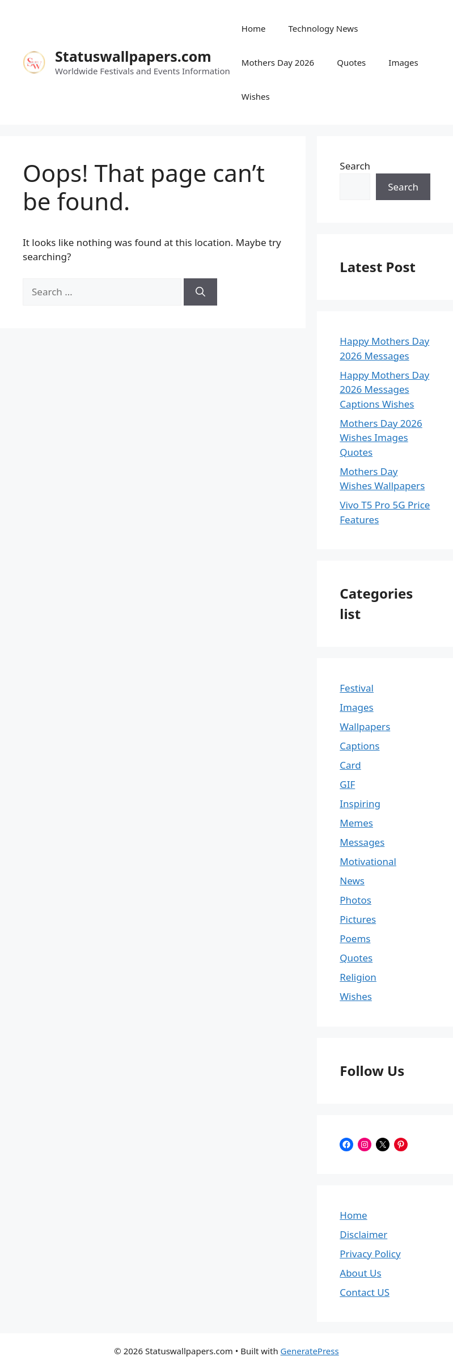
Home (254, 28)
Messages (362, 842)
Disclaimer (363, 1234)
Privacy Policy (370, 1253)
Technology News (323, 28)
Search (355, 165)
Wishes (256, 96)
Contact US (365, 1292)
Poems (355, 938)
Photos (355, 899)
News (352, 880)
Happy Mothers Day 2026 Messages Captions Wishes (384, 389)
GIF (347, 784)
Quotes (351, 62)
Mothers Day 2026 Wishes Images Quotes (381, 438)
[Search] (200, 292)
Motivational (368, 861)
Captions (359, 745)
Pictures (358, 919)
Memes (356, 822)
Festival (357, 687)
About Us (360, 1272)
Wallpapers (365, 726)
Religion (358, 977)
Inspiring (360, 803)
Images (403, 62)
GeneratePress (310, 1351)
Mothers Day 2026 (278, 62)
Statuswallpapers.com (133, 56)
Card (350, 765)
